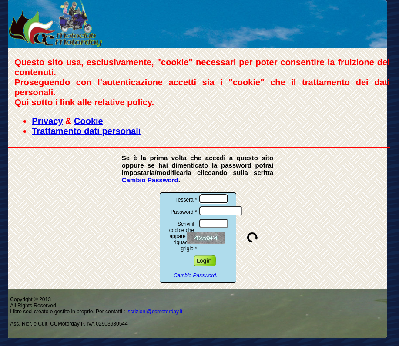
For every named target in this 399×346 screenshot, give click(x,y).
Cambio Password (150, 180)
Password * (184, 211)
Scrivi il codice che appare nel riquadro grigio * (183, 235)
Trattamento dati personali (86, 131)
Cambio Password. (196, 275)
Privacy (47, 121)
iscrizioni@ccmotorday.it (155, 312)
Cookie (88, 121)
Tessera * (186, 199)
